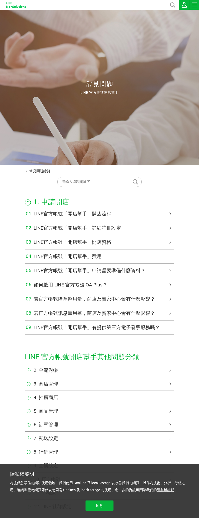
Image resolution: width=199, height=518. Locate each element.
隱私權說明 (165, 490)
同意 (99, 506)
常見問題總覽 (39, 171)
